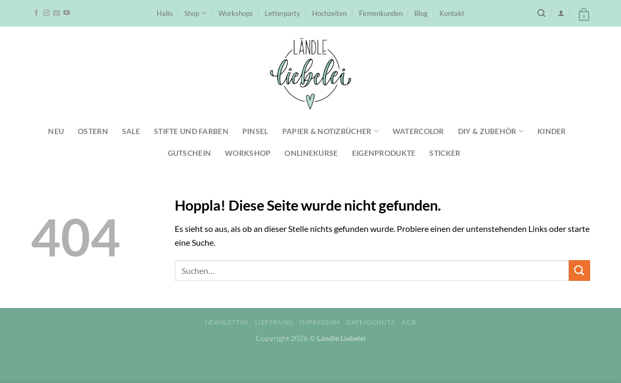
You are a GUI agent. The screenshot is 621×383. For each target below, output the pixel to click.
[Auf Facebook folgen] (36, 13)
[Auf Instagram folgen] (46, 13)
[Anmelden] (561, 13)
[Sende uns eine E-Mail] (56, 13)
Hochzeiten (329, 13)
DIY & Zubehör (491, 131)
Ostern (93, 131)
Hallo (165, 13)
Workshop (248, 152)
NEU (56, 131)
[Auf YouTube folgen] (66, 13)
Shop (195, 13)
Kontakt (451, 13)
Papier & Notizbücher (330, 131)
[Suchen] (541, 13)
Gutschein (189, 152)
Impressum (320, 322)
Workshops (235, 13)
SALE (131, 131)
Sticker (444, 152)
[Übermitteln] (579, 270)
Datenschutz (370, 322)
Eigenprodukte (384, 152)
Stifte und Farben (191, 131)
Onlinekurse (311, 152)
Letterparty (282, 13)
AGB (409, 322)
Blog (421, 13)
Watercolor (418, 131)
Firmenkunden (381, 13)
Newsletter (227, 322)
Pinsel (255, 131)
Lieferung (274, 322)
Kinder (551, 131)
